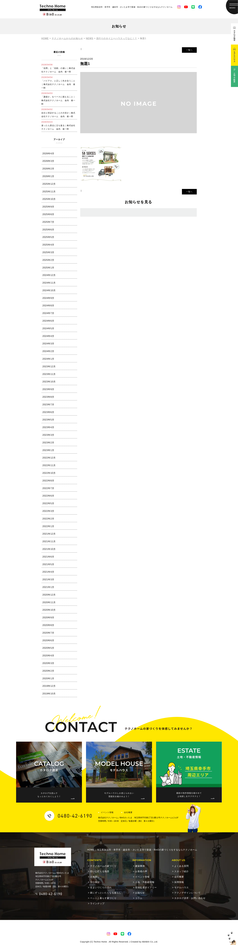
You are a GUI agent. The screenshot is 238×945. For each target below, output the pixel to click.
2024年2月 (48, 351)
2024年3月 (48, 343)
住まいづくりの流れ (101, 887)
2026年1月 (48, 176)
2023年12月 (49, 366)
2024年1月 (48, 359)
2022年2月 (48, 518)
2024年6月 (48, 321)
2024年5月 (48, 328)
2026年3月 (48, 161)
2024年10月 (49, 290)
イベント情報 (107, 812)
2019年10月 (49, 693)
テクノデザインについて (187, 893)
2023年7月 (48, 404)
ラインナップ (97, 903)
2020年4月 (48, 655)
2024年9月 (48, 298)
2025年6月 (48, 229)
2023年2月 (48, 442)
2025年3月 (48, 252)
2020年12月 (49, 595)
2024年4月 (48, 336)
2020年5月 (48, 648)
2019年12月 (49, 686)
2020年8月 (48, 625)
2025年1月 (48, 267)
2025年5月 (48, 237)
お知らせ (140, 893)
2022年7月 (48, 488)
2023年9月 (48, 389)
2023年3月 (48, 435)
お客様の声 (141, 871)
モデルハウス (181, 887)
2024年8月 (48, 305)
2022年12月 (49, 458)
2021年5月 (48, 564)
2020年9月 (48, 617)
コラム (138, 898)
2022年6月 (48, 496)
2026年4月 (48, 153)
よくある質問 (181, 866)
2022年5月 (48, 503)
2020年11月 (49, 602)
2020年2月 (48, 671)
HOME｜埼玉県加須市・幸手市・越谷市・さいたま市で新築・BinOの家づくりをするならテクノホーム (142, 850)
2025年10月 (49, 199)
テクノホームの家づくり (103, 866)
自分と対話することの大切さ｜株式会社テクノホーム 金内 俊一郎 (58, 113)
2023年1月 (48, 450)
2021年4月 (48, 572)
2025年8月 (48, 214)
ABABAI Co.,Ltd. (150, 942)
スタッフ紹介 (181, 871)
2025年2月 (48, 260)
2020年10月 (49, 610)
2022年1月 (48, 526)
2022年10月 (49, 473)
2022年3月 (48, 511)
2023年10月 (49, 381)
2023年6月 (48, 412)
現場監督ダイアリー (146, 887)
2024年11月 (49, 283)
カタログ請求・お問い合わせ (190, 898)
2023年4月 (48, 427)
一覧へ (189, 50)
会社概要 (128, 812)
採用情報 (179, 882)
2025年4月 (48, 245)
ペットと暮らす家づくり (103, 898)
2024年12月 (49, 275)
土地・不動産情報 (144, 882)
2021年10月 (49, 549)
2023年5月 (48, 419)
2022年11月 (49, 465)
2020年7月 (48, 633)
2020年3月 (48, 663)
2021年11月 (49, 541)
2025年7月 (48, 222)
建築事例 (140, 866)
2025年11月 (49, 191)
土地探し (95, 877)
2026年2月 (48, 168)
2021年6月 (48, 557)
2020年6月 (48, 640)
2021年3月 (48, 579)
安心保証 (95, 882)
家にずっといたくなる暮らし (105, 893)
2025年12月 (49, 184)
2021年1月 (48, 587)
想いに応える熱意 (99, 871)
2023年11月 (49, 374)
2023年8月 (48, 397)
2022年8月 (48, 480)
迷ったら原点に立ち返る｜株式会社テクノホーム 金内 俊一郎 (58, 125)
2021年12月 (49, 534)
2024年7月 (48, 313)
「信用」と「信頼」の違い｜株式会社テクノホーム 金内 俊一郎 (58, 68)
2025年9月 (48, 206)
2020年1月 (48, 678)
